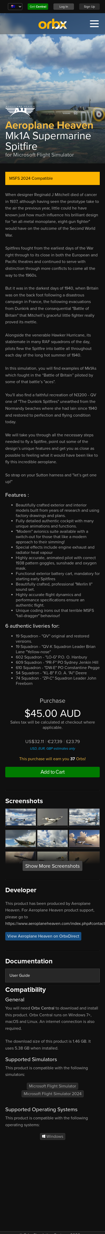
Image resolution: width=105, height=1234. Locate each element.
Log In (63, 6)
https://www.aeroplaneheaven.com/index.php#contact (55, 923)
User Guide (19, 975)
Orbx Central (42, 1008)
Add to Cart (52, 772)
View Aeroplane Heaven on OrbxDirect (43, 936)
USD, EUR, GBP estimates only (52, 749)
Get (38, 6)
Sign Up (89, 6)
